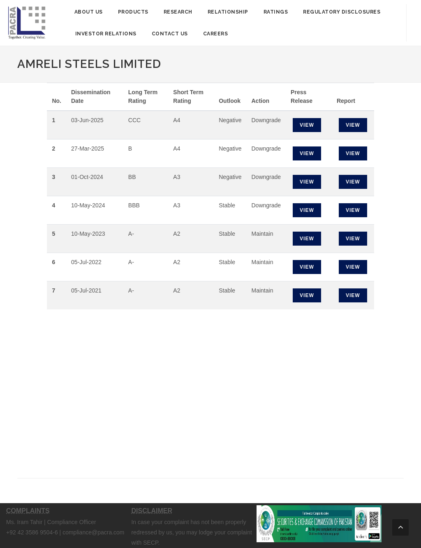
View (307, 125)
